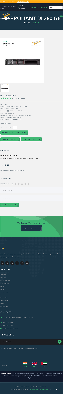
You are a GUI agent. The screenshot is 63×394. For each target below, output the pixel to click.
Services (3, 277)
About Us (3, 274)
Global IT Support (5, 280)
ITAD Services (4, 283)
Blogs (2, 303)
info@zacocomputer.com (40, 7)
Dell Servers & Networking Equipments (22, 373)
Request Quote (55, 390)
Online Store (4, 292)
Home (27, 23)
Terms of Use (4, 300)
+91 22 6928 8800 (22, 7)
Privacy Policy (4, 298)
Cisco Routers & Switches (33, 375)
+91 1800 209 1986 (23, 2)
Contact (2, 286)
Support (2, 295)
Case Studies (4, 306)
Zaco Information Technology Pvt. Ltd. (40, 389)
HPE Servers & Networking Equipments (47, 373)
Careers (2, 289)
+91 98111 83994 (8, 325)
